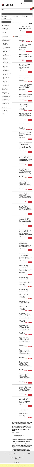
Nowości (3, 113)
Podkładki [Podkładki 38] (4, 74)
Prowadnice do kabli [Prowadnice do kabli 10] (6, 55)
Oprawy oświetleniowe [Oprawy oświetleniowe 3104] (5, 99)
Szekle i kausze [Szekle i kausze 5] (5, 82)
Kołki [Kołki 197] (4, 48)
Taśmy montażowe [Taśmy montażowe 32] (6, 47)
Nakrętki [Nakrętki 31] (4, 62)
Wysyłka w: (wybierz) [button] (25, 16)
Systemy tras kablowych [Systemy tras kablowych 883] (5, 37)
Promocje (3, 114)
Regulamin (23, 453)
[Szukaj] (31, 9)
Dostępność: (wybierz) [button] (15, 16)
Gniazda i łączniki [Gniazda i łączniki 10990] (4, 25)
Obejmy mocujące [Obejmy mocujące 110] (5, 73)
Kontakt (5, 453)
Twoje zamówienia (11, 453)
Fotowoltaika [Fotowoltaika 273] (3, 107)
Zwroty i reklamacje (23, 454)
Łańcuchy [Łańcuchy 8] (4, 58)
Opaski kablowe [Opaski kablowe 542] (5, 69)
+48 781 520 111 (17, 461)
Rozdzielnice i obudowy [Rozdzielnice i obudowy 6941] (5, 96)
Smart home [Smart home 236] (3, 110)
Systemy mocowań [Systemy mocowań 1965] (5, 40)
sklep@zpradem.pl (18, 462)
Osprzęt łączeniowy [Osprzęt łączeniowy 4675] (4, 100)
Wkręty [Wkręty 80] (4, 81)
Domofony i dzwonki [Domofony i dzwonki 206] (4, 103)
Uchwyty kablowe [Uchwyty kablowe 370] (5, 54)
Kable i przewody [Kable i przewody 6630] (4, 28)
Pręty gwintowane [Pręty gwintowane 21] (5, 78)
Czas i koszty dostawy (17, 453)
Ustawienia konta (11, 454)
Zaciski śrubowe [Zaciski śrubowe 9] (5, 59)
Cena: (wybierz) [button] (4, 18)
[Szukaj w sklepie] (16, 9)
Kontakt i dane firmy (29, 453)
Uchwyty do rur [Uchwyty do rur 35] (5, 77)
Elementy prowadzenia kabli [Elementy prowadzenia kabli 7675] (5, 29)
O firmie (29, 454)
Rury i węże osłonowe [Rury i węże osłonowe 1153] (5, 39)
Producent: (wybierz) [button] (4, 16)
